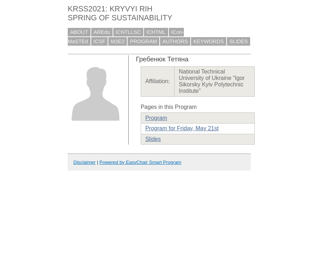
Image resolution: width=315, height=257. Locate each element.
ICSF (99, 41)
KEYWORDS (208, 41)
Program (156, 118)
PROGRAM (143, 41)
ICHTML (156, 32)
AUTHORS (175, 41)
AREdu (101, 32)
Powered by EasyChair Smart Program (140, 162)
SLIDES (238, 41)
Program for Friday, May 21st (182, 128)
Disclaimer (84, 162)
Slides (153, 139)
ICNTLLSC (128, 32)
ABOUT (79, 32)
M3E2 (117, 41)
